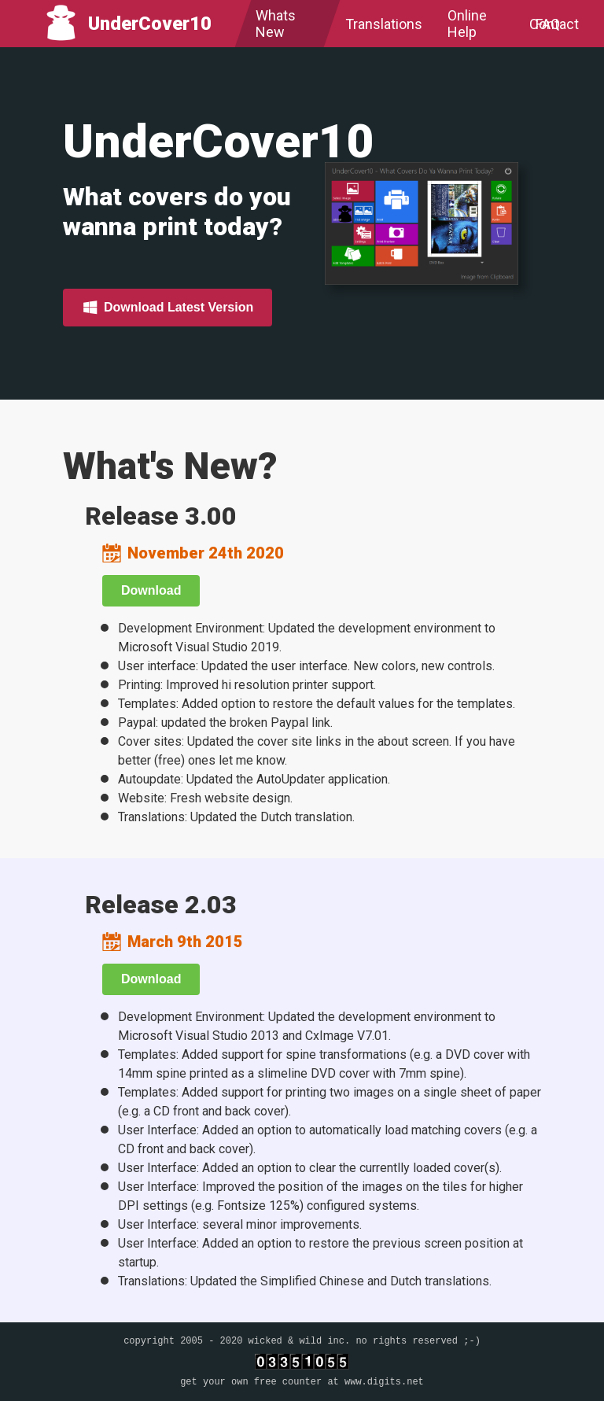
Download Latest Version (167, 307)
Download (151, 590)
